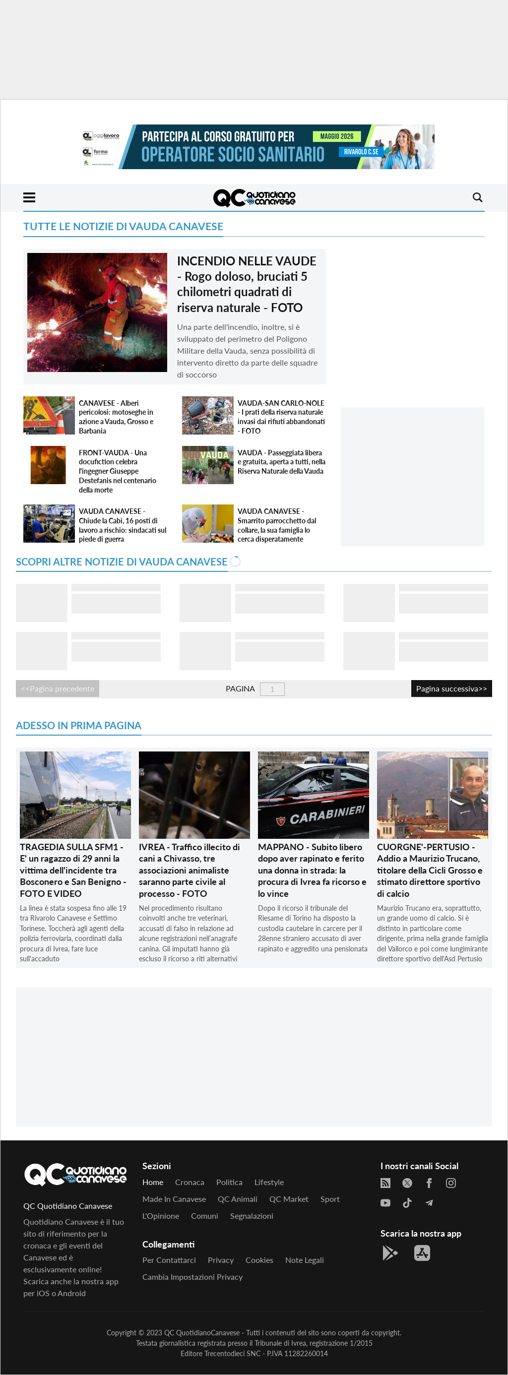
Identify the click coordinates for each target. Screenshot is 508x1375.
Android (72, 1293)
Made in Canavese (174, 1198)
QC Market (289, 1198)
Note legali (304, 1259)
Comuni (204, 1215)
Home (152, 1182)
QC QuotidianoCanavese (202, 1332)
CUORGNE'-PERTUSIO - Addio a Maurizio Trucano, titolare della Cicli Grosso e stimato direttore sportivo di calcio (430, 870)
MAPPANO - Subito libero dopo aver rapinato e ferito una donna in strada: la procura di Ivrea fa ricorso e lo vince (312, 870)
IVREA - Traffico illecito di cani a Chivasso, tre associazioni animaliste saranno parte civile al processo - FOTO (189, 870)
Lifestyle (269, 1182)
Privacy (221, 1259)
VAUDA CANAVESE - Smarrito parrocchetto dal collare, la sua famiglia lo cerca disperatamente (277, 525)
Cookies (259, 1259)
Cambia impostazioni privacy (192, 1276)
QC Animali (237, 1198)
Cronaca (189, 1182)
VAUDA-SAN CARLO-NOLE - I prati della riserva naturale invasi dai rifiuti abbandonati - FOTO (281, 417)
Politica (229, 1182)
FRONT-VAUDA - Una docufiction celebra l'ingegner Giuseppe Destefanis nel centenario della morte (117, 471)
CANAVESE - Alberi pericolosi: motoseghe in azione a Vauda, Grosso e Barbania (116, 417)
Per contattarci (169, 1259)
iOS (43, 1293)
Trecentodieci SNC (232, 1353)
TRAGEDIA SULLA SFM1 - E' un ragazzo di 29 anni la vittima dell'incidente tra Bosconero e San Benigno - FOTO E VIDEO (73, 870)
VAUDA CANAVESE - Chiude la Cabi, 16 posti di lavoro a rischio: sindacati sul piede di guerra (122, 525)
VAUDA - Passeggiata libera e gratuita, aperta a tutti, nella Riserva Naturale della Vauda (281, 461)
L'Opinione (160, 1215)
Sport (330, 1198)
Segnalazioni (251, 1215)
